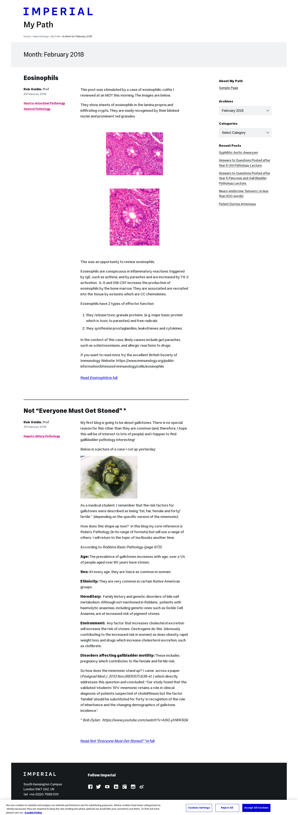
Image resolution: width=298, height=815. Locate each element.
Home (27, 36)
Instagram (133, 787)
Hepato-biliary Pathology (42, 436)
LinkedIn (115, 787)
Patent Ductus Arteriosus (237, 204)
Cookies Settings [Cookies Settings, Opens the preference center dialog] (199, 810)
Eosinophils (41, 78)
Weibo (141, 787)
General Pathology (37, 109)
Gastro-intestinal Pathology (44, 103)
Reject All (227, 810)
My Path (38, 24)
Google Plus (124, 787)
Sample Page (228, 88)
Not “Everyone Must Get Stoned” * (75, 411)
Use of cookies (138, 801)
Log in (92, 801)
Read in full (98, 377)
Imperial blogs (41, 36)
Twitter (98, 787)
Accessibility (111, 801)
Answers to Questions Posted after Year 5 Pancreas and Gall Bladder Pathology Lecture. (244, 178)
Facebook (90, 787)
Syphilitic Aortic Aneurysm (238, 152)
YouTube (107, 787)
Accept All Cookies (256, 810)
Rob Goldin (32, 89)
